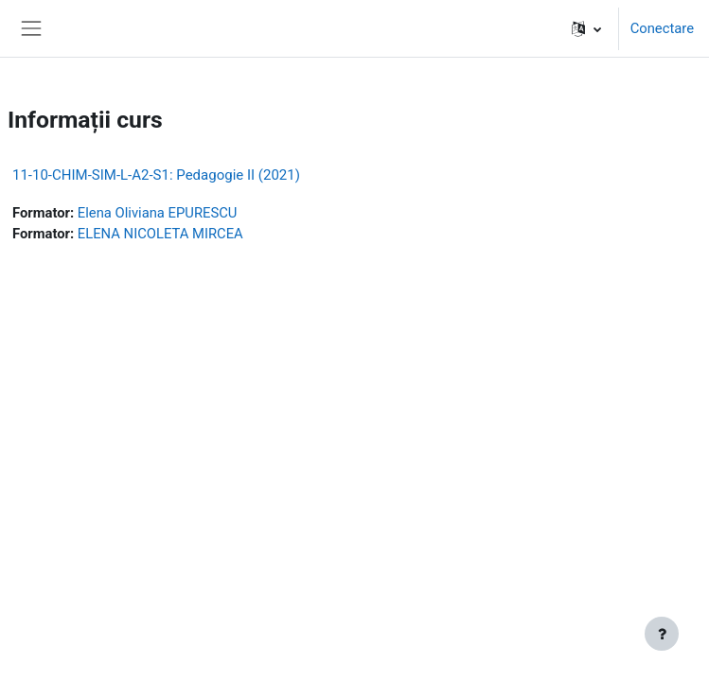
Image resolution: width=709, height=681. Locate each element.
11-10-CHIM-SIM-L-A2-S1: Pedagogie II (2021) (156, 174)
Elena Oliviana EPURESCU (158, 212)
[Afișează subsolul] (662, 634)
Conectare (662, 28)
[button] (586, 28)
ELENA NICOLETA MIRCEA (160, 233)
